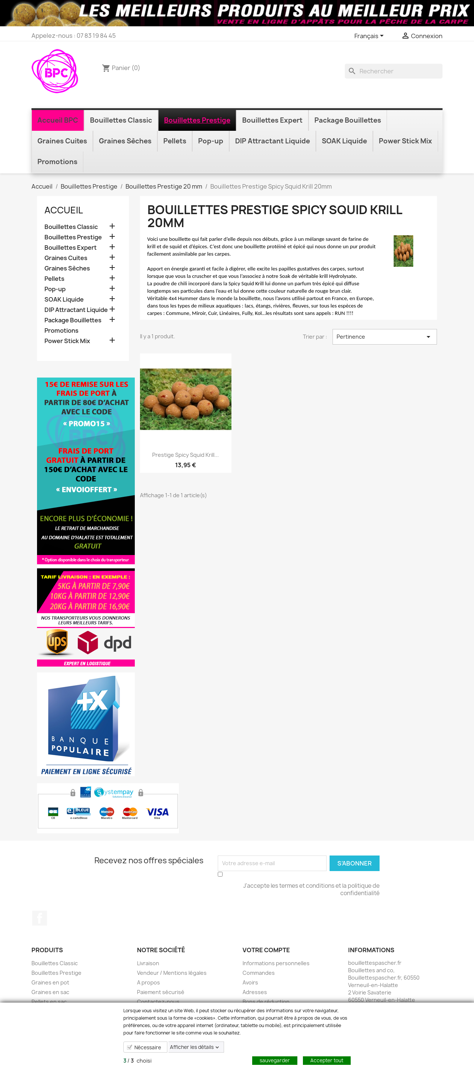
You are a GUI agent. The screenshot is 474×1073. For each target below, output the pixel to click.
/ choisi (137, 1060)
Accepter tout (326, 1060)
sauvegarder (275, 1060)
